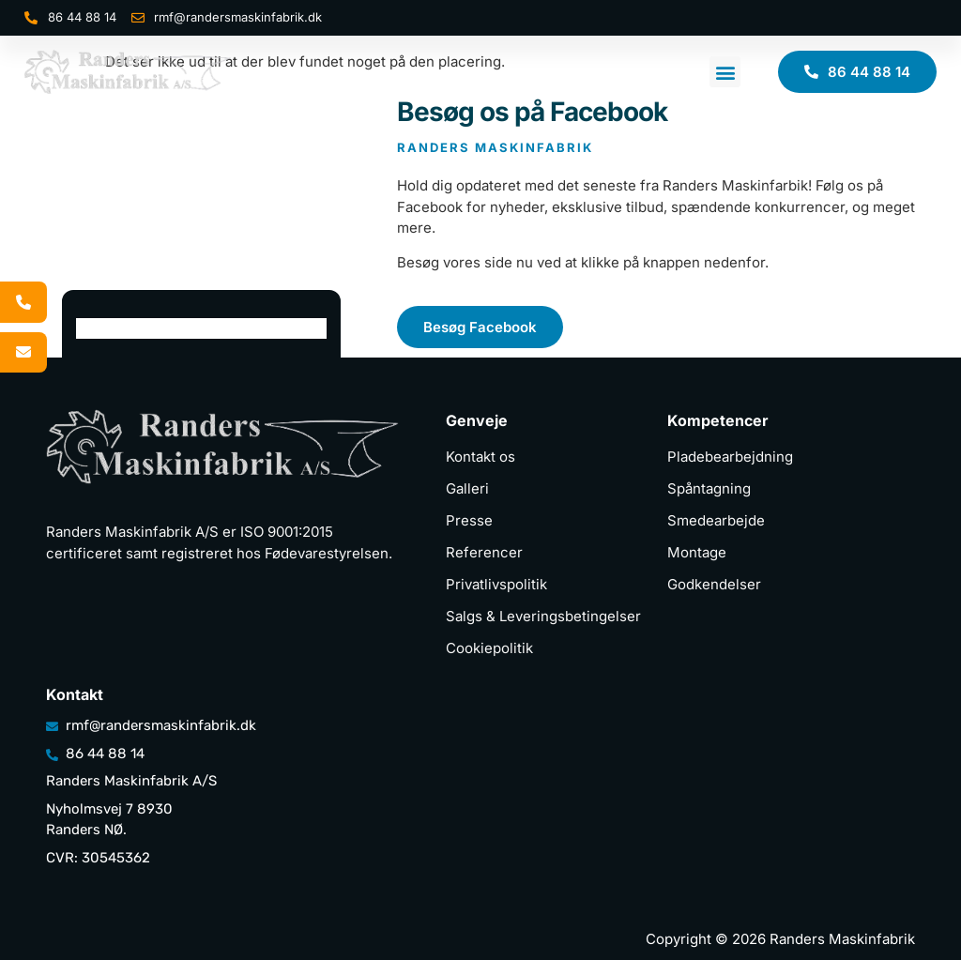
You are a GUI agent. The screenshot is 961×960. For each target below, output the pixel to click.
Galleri (467, 488)
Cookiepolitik (489, 648)
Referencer (484, 552)
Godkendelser (714, 584)
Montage (696, 552)
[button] (724, 71)
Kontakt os (480, 456)
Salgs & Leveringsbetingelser (543, 616)
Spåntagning (709, 488)
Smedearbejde (716, 520)
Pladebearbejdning (730, 456)
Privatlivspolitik (496, 584)
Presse (469, 520)
